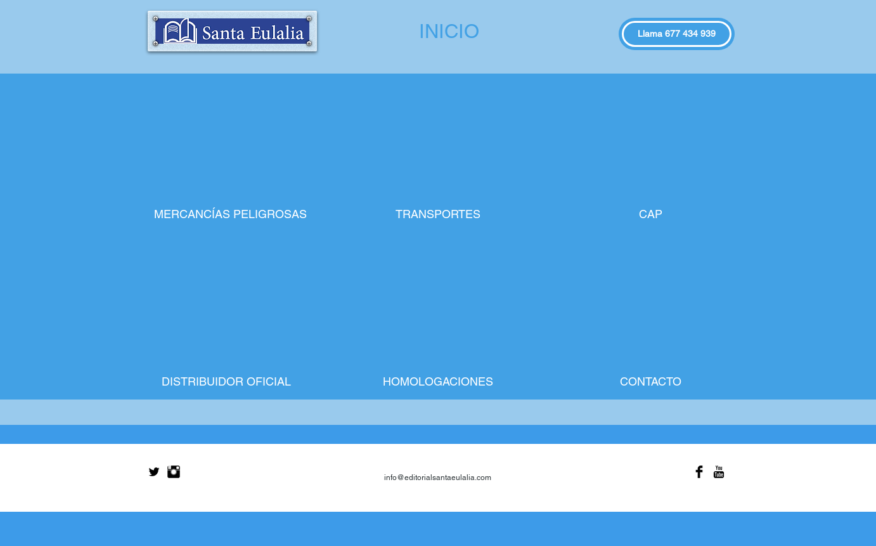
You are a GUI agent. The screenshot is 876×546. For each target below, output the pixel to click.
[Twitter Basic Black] (154, 471)
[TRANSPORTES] (438, 214)
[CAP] (650, 214)
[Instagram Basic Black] (173, 471)
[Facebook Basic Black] (699, 471)
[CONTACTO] (650, 381)
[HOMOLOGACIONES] (437, 381)
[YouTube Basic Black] (718, 471)
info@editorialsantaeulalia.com (437, 477)
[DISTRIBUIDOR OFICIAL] (226, 381)
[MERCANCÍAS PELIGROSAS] (230, 214)
